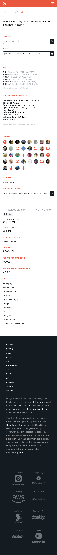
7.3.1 (5, 77)
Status (9, 345)
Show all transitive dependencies (18, 124)
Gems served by (39, 511)
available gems (19, 409)
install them (16, 405)
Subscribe (7, 307)
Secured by (39, 530)
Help (8, 374)
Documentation (10, 291)
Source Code (9, 287)
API (7, 378)
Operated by (19, 473)
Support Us (11, 386)
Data (8, 357)
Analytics (7, 315)
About (9, 370)
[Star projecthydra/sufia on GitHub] (8, 214)
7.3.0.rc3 (7, 81)
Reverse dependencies (13, 324)
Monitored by (19, 511)
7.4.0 (5, 74)
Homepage (8, 283)
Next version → (45, 210)
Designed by (39, 473)
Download (7, 295)
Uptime (9, 349)
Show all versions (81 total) (15, 88)
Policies (10, 382)
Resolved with (39, 492)
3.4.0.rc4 (7, 84)
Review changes (10, 299)
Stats (9, 362)
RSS (5, 311)
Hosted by (20, 492)
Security (10, 391)
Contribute (11, 366)
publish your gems (38, 402)
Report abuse (9, 320)
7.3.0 (5, 79)
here (21, 452)
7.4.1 (5, 72)
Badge (6, 303)
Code (8, 353)
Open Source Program (16, 425)
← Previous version (14, 210)
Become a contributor (37, 409)
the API (30, 405)
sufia (7, 11)
